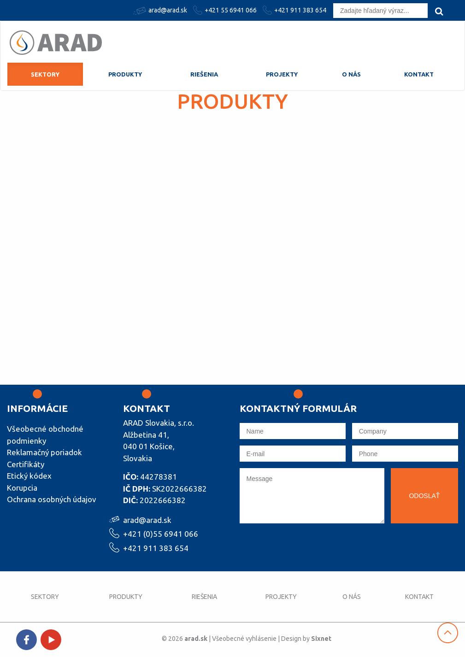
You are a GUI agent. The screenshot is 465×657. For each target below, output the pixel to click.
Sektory (45, 74)
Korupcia (22, 487)
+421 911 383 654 (295, 10)
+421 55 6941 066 (226, 10)
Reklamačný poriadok (44, 452)
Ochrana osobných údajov (51, 499)
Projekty (282, 74)
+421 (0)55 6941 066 (160, 533)
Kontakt (419, 74)
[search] (439, 11)
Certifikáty (25, 464)
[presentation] (310, 548)
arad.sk (195, 638)
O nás (351, 74)
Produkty (125, 74)
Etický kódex (29, 475)
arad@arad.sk (161, 10)
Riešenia (204, 74)
